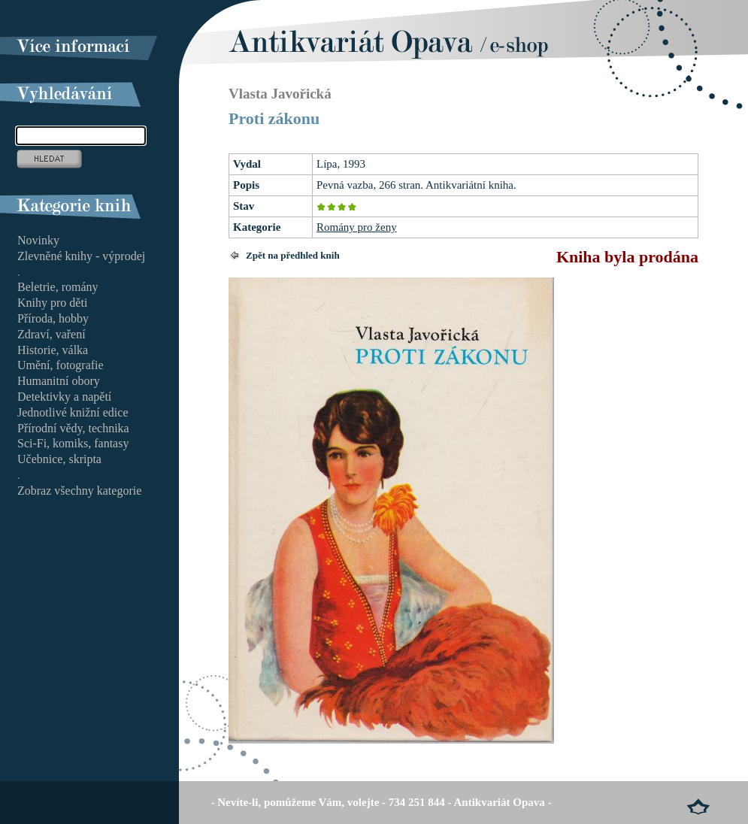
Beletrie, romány (57, 286)
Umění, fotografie (60, 365)
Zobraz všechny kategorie (79, 490)
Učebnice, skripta (59, 459)
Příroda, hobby (53, 318)
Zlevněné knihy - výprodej (81, 256)
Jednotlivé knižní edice (73, 412)
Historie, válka (52, 350)
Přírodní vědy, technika (73, 428)
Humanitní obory (58, 380)
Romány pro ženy (356, 227)
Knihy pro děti (52, 302)
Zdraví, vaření (51, 334)
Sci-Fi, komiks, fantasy (73, 443)
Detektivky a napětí (64, 396)
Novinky (38, 240)
